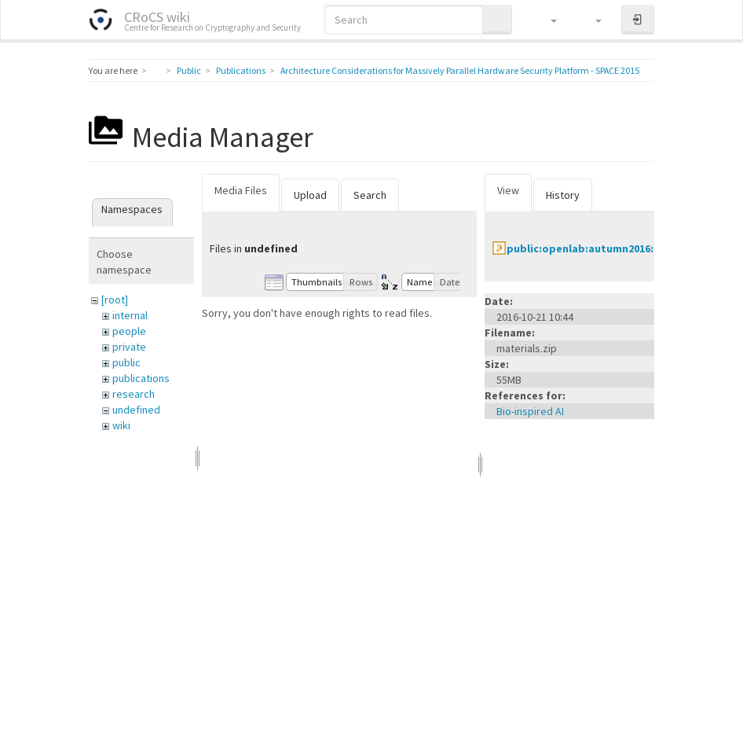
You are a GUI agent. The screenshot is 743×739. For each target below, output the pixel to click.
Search (369, 195)
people (129, 331)
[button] (546, 19)
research (133, 394)
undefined (136, 410)
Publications (240, 70)
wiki (121, 425)
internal (130, 315)
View (508, 190)
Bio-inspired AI (530, 411)
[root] (114, 299)
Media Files (240, 190)
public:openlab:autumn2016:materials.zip (615, 248)
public (126, 362)
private (129, 347)
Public (189, 70)
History (563, 195)
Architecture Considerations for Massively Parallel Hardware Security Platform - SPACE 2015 (459, 70)
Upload (310, 195)
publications (141, 378)
